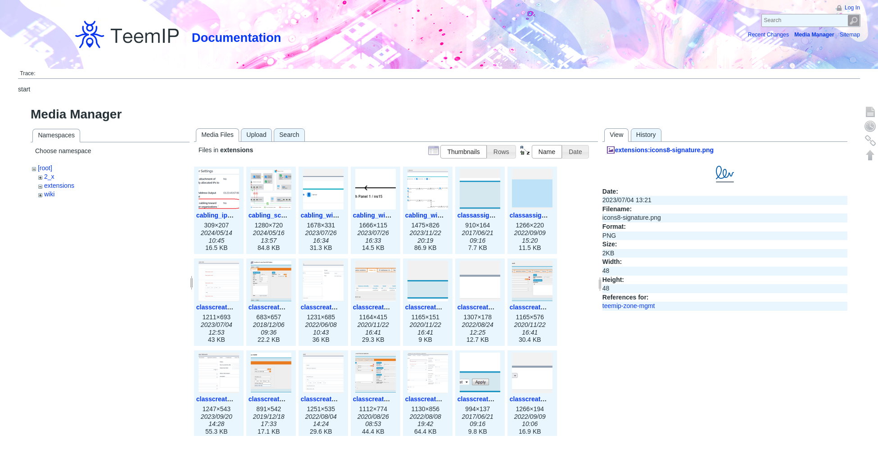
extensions (59, 185)
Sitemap (850, 35)
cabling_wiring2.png (383, 215)
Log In (852, 8)
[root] (45, 168)
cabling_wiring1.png (331, 215)
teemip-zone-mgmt (628, 305)
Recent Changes (768, 35)
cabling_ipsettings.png (230, 215)
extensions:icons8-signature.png (664, 150)
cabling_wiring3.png (435, 215)
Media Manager (814, 35)
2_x (49, 176)
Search (854, 20)
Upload (256, 134)
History (646, 134)
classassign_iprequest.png (498, 215)
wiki (49, 194)
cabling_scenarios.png (283, 215)
